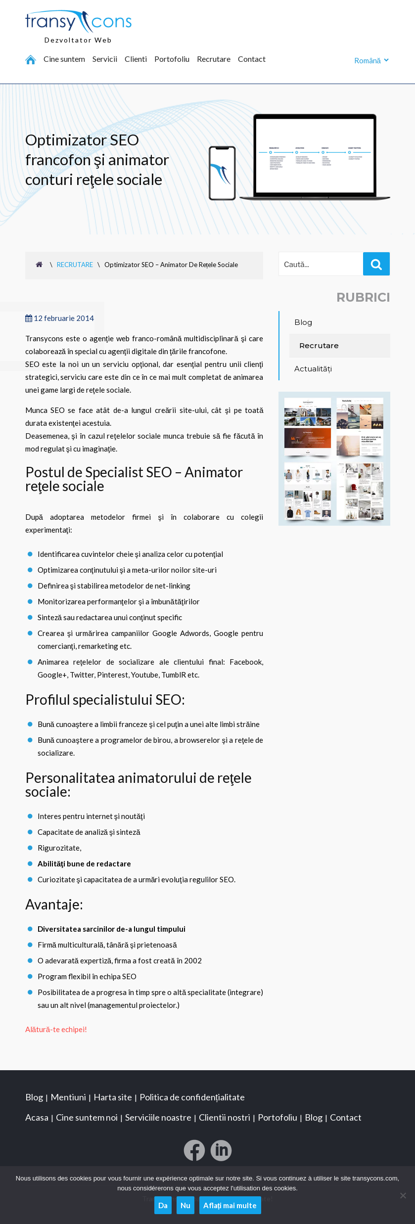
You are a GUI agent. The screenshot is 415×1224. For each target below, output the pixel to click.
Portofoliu (171, 59)
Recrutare (214, 59)
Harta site (112, 1096)
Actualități (313, 368)
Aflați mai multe (230, 1205)
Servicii (104, 59)
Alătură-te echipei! (56, 1029)
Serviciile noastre (158, 1117)
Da (163, 1205)
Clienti (136, 59)
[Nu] (403, 1195)
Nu (185, 1205)
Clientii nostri (224, 1117)
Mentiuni (68, 1096)
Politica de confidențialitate (192, 1096)
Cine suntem (64, 59)
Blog (303, 322)
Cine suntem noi (87, 1117)
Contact (252, 59)
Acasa (36, 1117)
